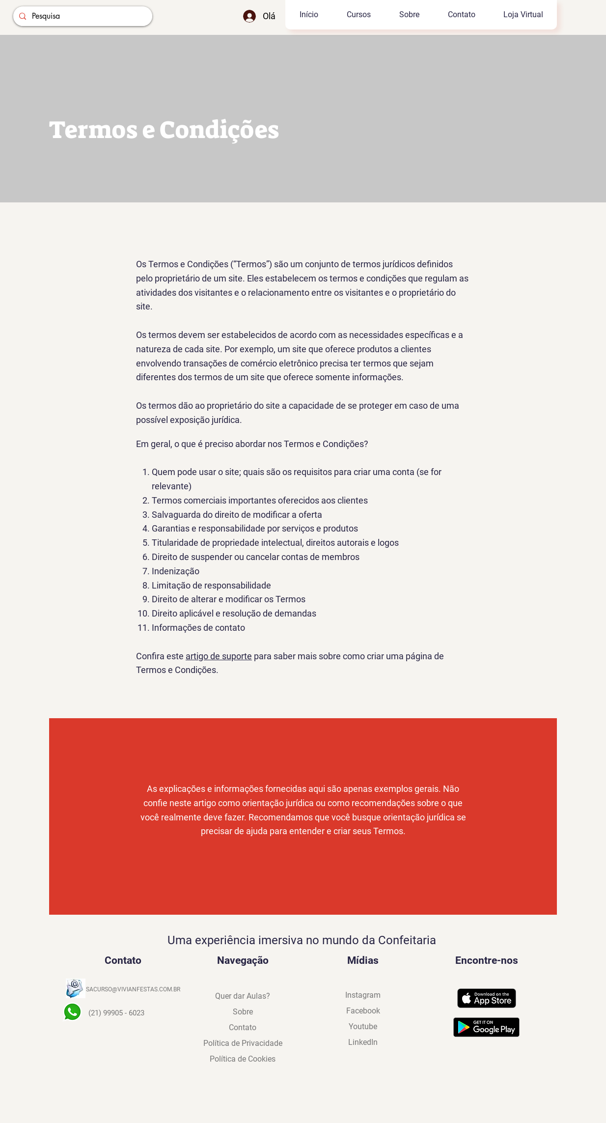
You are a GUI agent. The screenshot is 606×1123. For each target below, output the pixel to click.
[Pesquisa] (82, 16)
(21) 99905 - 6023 (116, 1013)
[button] (358, 14)
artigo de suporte (219, 656)
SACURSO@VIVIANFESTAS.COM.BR (133, 989)
